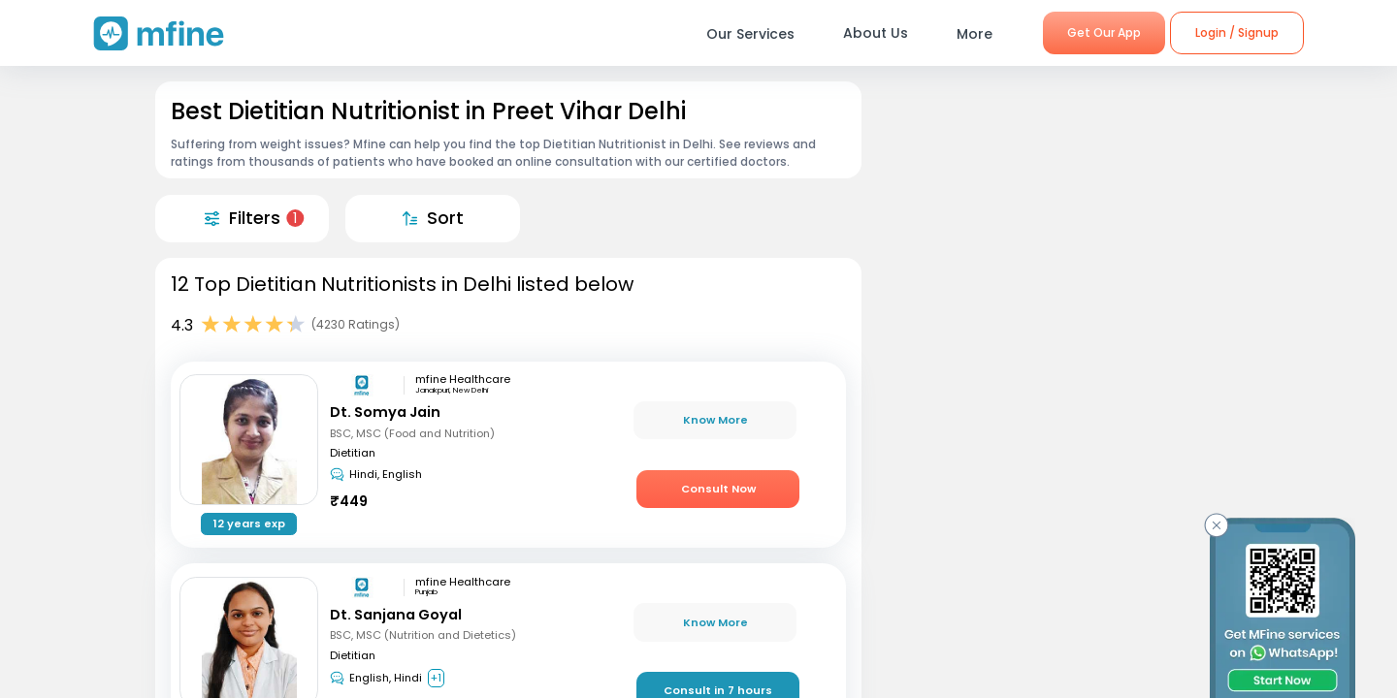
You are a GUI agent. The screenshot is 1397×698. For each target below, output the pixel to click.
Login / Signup (1237, 32)
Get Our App (1104, 32)
